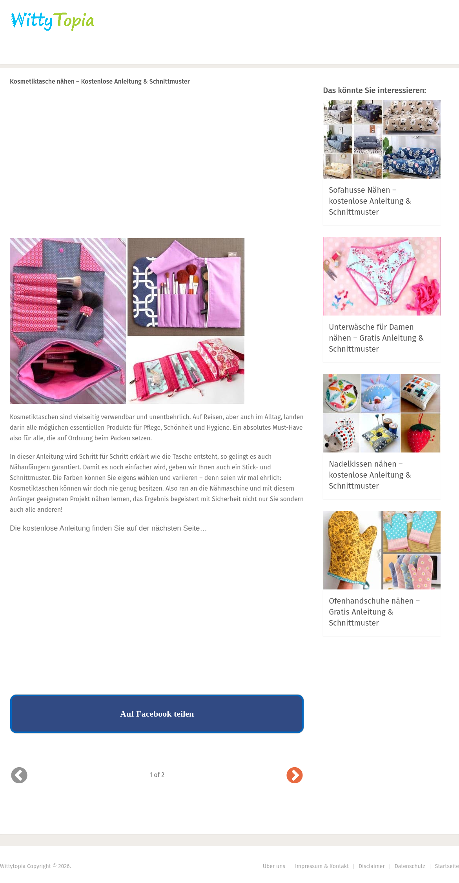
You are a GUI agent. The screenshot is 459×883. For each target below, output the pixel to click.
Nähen (134, 53)
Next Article (278, 102)
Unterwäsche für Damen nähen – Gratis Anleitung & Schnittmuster (376, 338)
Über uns (274, 866)
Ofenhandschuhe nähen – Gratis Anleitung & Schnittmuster (374, 612)
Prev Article (224, 102)
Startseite (447, 866)
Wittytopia (13, 866)
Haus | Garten (187, 53)
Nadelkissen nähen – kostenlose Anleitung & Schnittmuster (370, 475)
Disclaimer (372, 866)
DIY (241, 53)
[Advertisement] (157, 177)
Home (20, 53)
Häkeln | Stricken (77, 53)
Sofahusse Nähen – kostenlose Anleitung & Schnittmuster (370, 201)
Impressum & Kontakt (322, 866)
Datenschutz (410, 866)
